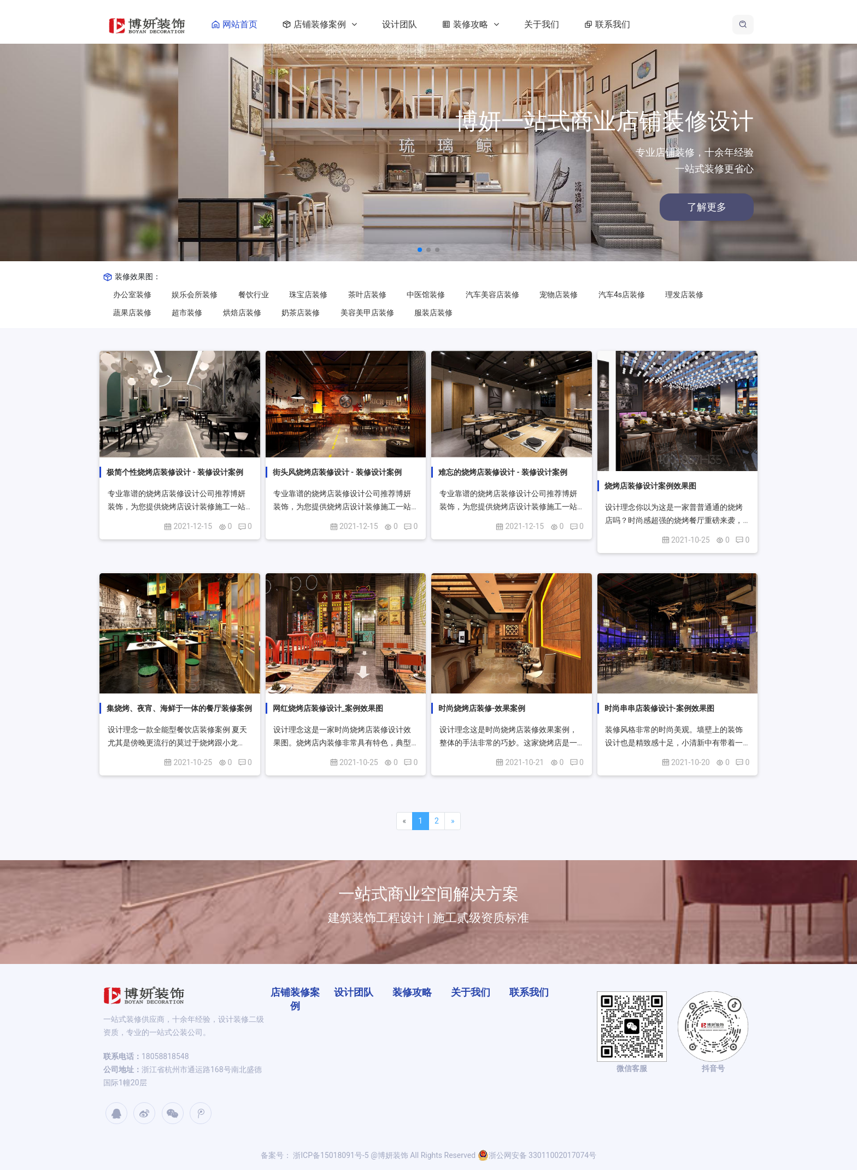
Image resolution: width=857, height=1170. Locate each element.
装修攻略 (490, 24)
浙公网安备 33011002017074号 (537, 1155)
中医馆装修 (426, 294)
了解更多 (660, 207)
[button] (420, 250)
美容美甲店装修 (367, 312)
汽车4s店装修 (621, 294)
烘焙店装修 (242, 312)
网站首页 (254, 24)
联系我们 (627, 24)
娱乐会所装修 (195, 294)
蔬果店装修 (132, 312)
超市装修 (187, 312)
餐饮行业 (253, 294)
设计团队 (421, 24)
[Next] (452, 821)
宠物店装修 (558, 294)
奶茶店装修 (300, 312)
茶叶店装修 (367, 294)
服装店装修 (433, 312)
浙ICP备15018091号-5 (330, 1155)
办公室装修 (132, 294)
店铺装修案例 (339, 24)
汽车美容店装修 (492, 294)
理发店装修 (684, 294)
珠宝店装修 (308, 294)
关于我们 (563, 24)
